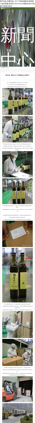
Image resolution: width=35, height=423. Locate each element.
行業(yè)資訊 (7, 67)
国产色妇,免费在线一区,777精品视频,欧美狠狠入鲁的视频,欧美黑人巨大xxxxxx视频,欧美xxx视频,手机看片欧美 (17, 3)
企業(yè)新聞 (3, 67)
